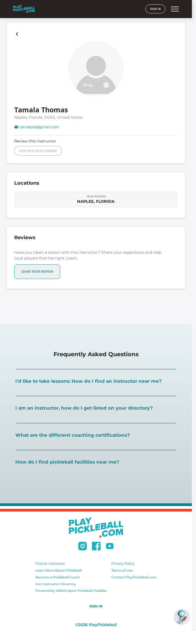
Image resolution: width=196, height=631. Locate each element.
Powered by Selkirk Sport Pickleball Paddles (71, 591)
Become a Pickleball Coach (57, 577)
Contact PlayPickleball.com (134, 577)
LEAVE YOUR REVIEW (37, 271)
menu (175, 9)
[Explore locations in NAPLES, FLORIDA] (96, 199)
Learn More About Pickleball (58, 570)
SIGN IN (155, 9)
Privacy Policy (122, 563)
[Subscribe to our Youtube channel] (110, 547)
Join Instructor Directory (55, 584)
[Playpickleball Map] (18, 34)
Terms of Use (122, 570)
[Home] (24, 9)
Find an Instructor (50, 563)
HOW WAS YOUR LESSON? (38, 151)
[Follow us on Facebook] (96, 547)
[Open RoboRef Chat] (181, 616)
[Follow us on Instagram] (82, 547)
